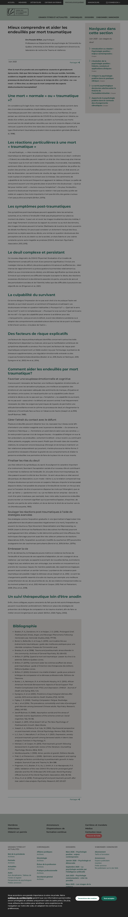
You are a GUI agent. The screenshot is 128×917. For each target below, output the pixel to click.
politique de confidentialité (20, 898)
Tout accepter (109, 898)
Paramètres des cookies (87, 898)
